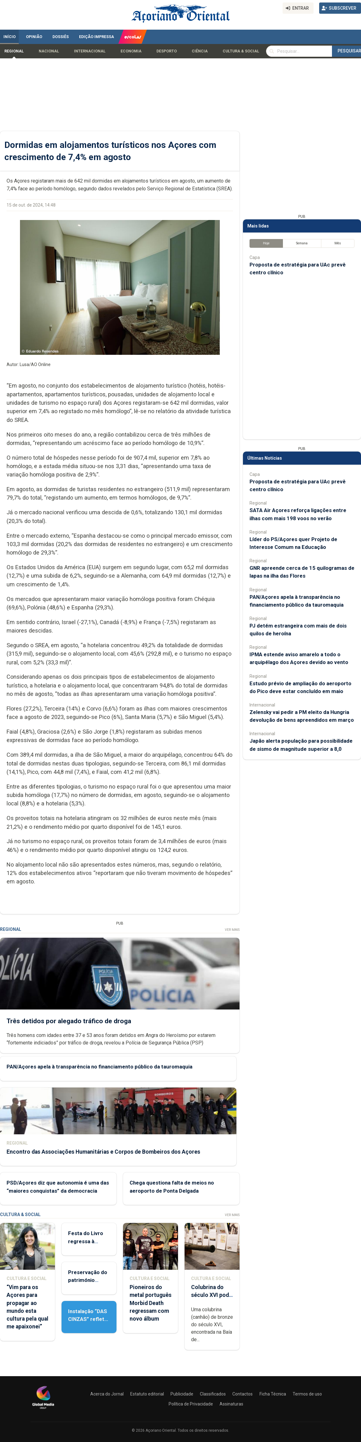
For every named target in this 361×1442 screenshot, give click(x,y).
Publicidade (182, 1393)
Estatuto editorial (147, 1393)
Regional (14, 51)
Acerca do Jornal (107, 1393)
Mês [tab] (337, 243)
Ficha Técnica (273, 1393)
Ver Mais (232, 930)
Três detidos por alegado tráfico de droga (69, 1021)
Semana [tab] (302, 243)
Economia (131, 51)
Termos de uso (307, 1393)
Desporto (166, 51)
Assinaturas (231, 1403)
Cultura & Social (241, 51)
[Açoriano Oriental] (43, 1409)
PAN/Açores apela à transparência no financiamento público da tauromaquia (99, 1067)
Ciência (200, 51)
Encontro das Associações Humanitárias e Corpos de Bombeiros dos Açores (103, 1152)
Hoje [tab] (266, 243)
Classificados (213, 1393)
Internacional (90, 51)
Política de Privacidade (191, 1403)
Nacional (49, 51)
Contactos (242, 1393)
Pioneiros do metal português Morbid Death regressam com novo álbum (150, 1303)
